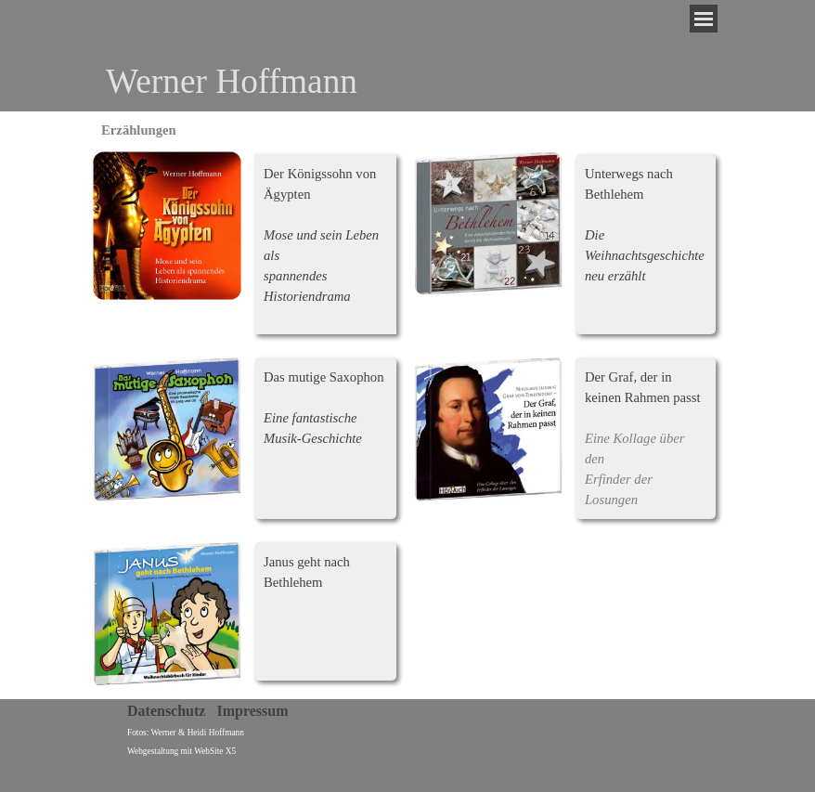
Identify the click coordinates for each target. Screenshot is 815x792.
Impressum (252, 711)
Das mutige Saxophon (323, 377)
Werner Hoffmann (231, 81)
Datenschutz (166, 711)
